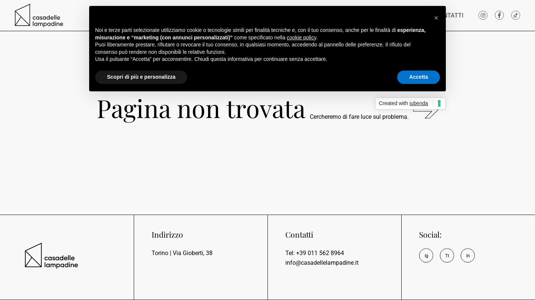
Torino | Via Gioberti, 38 (182, 253)
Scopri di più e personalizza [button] (141, 77)
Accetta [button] (418, 77)
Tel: (290, 253)
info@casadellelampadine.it (322, 262)
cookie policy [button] (301, 37)
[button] (436, 18)
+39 (320, 253)
